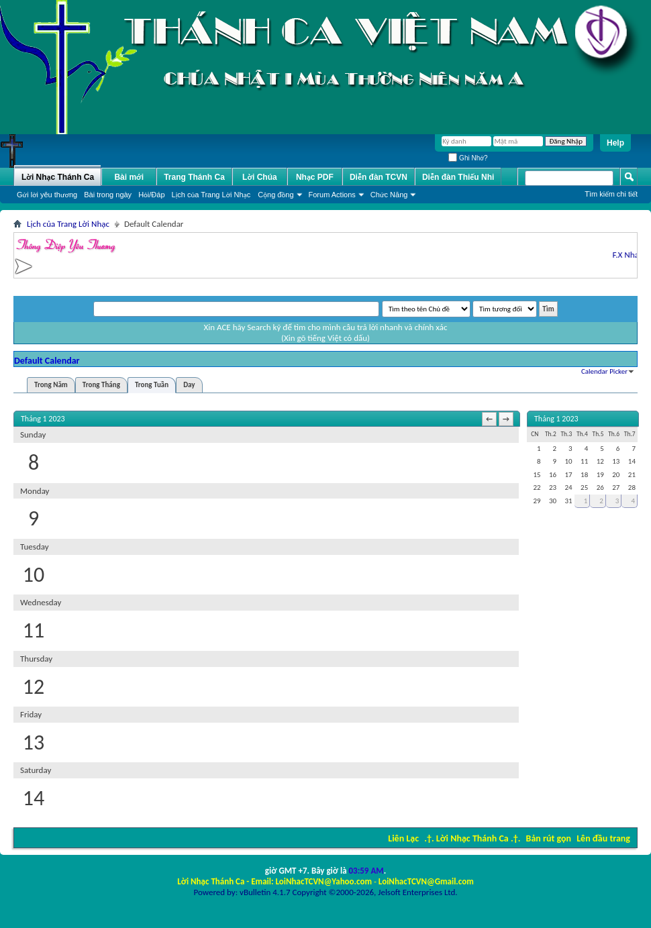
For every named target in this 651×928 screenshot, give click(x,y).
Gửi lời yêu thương (47, 195)
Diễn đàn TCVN (378, 177)
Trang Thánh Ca (194, 177)
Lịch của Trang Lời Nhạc (211, 195)
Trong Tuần (151, 384)
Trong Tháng (101, 384)
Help (615, 143)
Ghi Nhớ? (467, 158)
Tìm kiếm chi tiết (611, 194)
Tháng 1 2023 (556, 418)
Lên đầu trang (603, 838)
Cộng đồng (275, 195)
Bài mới (129, 177)
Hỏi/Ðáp (151, 195)
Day (189, 384)
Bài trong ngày (108, 195)
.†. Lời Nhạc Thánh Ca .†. (472, 838)
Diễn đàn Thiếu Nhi (458, 177)
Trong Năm (51, 384)
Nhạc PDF (315, 177)
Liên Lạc (403, 838)
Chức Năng (389, 195)
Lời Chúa (259, 177)
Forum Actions (332, 195)
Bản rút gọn (548, 838)
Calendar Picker (604, 371)
